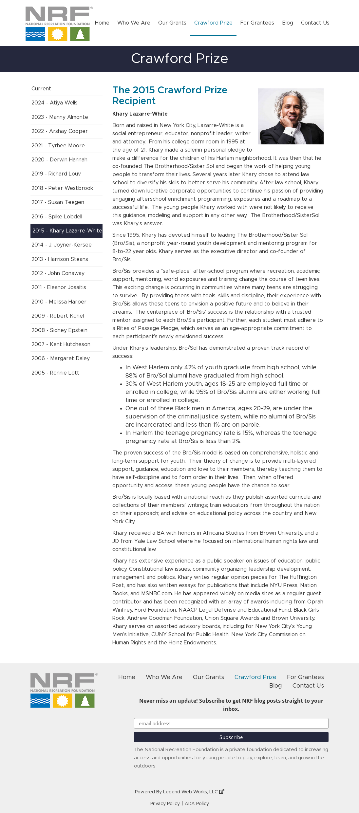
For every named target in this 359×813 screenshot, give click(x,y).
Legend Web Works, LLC (193, 792)
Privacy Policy (165, 804)
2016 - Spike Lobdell (56, 216)
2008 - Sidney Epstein (59, 330)
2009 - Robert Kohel (57, 316)
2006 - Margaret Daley (60, 358)
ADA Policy (197, 804)
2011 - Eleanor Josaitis (58, 287)
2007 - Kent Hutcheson (60, 344)
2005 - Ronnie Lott (55, 373)
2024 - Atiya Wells (54, 102)
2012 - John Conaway (58, 273)
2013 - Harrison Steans (59, 259)
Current (41, 88)
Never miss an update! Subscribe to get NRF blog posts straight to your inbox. (231, 704)
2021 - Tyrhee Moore (58, 145)
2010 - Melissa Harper (58, 302)
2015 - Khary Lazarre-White (67, 230)
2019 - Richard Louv (56, 173)
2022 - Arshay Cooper (59, 131)
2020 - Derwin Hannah (59, 159)
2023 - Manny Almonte (59, 117)
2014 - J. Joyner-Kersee (61, 245)
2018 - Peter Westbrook (62, 188)
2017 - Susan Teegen (57, 202)
